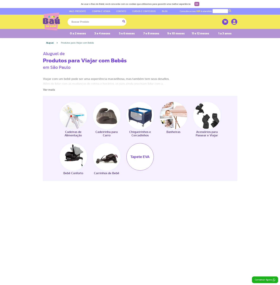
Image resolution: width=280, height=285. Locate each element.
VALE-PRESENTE (77, 11)
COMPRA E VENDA (101, 11)
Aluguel (50, 43)
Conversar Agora (265, 279)
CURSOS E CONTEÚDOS (144, 11)
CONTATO (121, 11)
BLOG (165, 11)
